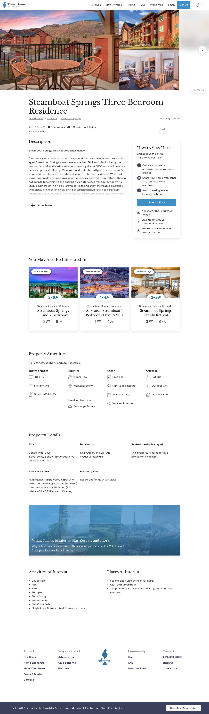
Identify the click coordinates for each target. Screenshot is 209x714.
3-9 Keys (37, 127)
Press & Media (33, 674)
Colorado (52, 118)
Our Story (30, 657)
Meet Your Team (34, 668)
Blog (130, 657)
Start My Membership (183, 708)
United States (36, 118)
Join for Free (156, 202)
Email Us (168, 662)
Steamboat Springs (71, 118)
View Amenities (37, 131)
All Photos (198, 90)
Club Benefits (67, 662)
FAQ (130, 662)
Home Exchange (34, 662)
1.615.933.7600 (172, 657)
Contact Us (170, 668)
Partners (64, 668)
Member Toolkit (138, 668)
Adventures (66, 657)
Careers (29, 679)
